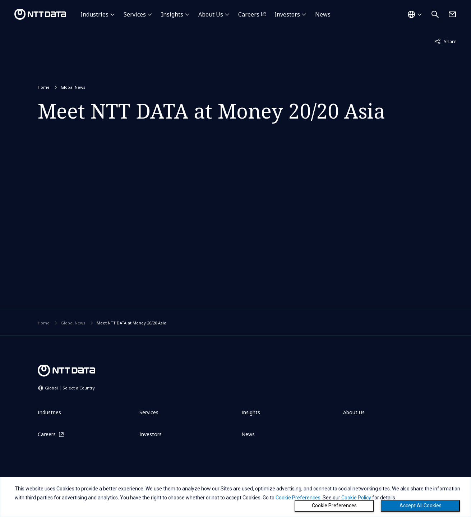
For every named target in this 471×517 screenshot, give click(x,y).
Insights (172, 14)
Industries (94, 14)
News (323, 14)
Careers (248, 14)
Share (446, 41)
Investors (287, 14)
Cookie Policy (356, 497)
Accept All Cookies (421, 505)
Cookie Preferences (334, 505)
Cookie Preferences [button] (298, 497)
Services (135, 14)
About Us (210, 14)
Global (70, 388)
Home (44, 87)
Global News (73, 87)
